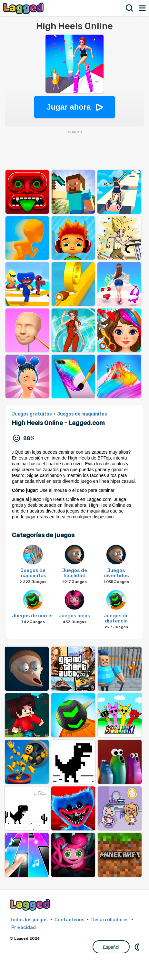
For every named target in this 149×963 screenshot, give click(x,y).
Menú (142, 8)
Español (111, 947)
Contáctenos (69, 920)
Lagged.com (31, 904)
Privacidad (23, 927)
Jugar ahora (68, 107)
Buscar (129, 8)
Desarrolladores (110, 920)
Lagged (24, 8)
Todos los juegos (29, 920)
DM (137, 946)
